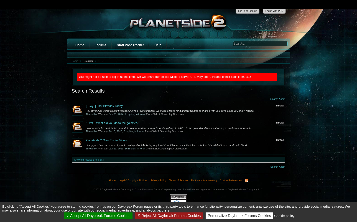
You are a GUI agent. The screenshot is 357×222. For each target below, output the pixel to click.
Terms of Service (178, 180)
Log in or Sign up (247, 11)
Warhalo (103, 114)
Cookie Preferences (231, 180)
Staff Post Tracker (130, 45)
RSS (246, 180)
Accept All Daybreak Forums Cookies (98, 216)
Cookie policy (284, 216)
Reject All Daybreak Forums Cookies (169, 216)
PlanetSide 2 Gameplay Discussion (165, 114)
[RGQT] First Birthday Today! (105, 106)
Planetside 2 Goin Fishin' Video (106, 140)
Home (79, 45)
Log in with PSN (274, 11)
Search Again (277, 99)
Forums (100, 45)
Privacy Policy (158, 180)
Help (157, 45)
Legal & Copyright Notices (133, 180)
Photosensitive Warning (204, 180)
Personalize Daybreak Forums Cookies (239, 216)
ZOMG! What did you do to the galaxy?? (112, 123)
